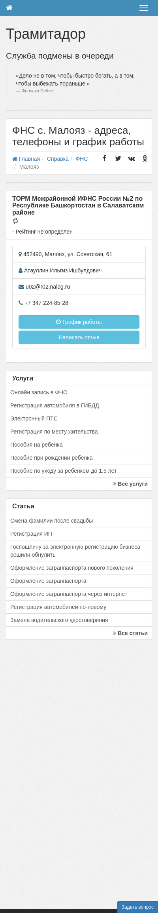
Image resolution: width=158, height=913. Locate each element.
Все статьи (130, 633)
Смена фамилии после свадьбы (51, 520)
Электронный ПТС (34, 418)
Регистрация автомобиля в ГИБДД (54, 405)
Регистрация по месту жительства (54, 431)
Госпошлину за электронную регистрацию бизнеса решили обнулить (75, 551)
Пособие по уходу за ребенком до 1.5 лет (63, 471)
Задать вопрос (138, 907)
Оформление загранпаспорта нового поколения (72, 568)
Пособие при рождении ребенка (51, 458)
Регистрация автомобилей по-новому (58, 607)
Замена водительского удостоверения (59, 620)
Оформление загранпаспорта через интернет (68, 594)
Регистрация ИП (31, 534)
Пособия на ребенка (36, 444)
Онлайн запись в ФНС (38, 392)
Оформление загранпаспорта (48, 581)
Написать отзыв (78, 337)
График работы (79, 322)
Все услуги (130, 484)
